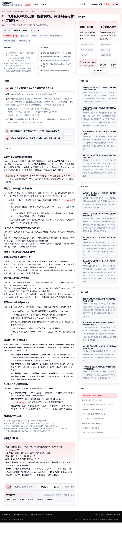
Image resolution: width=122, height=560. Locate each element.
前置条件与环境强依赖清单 (91, 423)
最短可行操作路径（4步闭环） (92, 400)
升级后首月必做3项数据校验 (93, 432)
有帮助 (45, 524)
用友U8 (27, 4)
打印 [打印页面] (106, 4)
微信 (8, 537)
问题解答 (102, 552)
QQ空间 (22, 537)
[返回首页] (12, 4)
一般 (56, 524)
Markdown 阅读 (95, 4)
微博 (14, 537)
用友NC (35, 4)
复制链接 (83, 4)
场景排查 (117, 552)
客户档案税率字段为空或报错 (93, 418)
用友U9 (44, 4)
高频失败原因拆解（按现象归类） (93, 409)
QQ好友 (30, 537)
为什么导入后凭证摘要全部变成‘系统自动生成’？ (99, 404)
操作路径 (109, 552)
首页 (3, 11)
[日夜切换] (115, 4)
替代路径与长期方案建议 (90, 428)
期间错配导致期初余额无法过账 (94, 414)
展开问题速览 (98, 70)
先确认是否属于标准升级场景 (92, 395)
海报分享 (40, 537)
